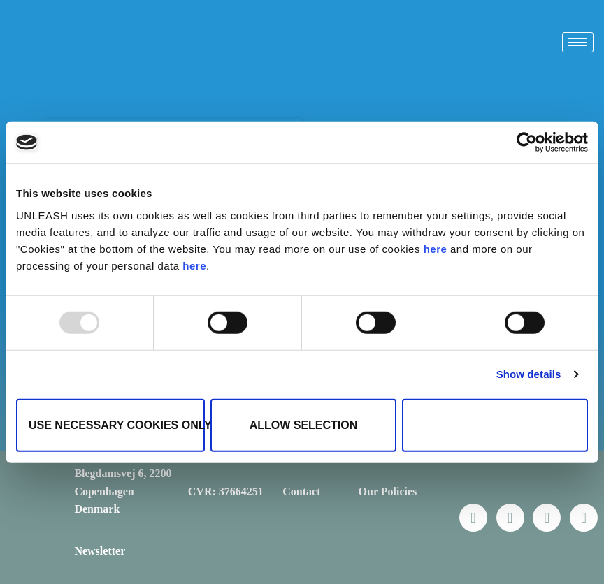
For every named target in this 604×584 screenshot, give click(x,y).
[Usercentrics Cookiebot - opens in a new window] (527, 142)
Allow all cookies (495, 424)
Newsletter (99, 551)
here (435, 248)
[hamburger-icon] (578, 42)
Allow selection (304, 424)
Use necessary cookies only (117, 424)
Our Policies (388, 491)
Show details (528, 374)
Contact (301, 491)
